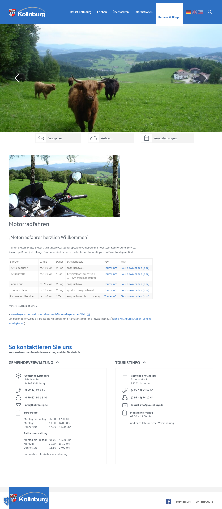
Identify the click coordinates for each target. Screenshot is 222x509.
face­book (168, 501)
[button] (7, 501)
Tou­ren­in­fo (110, 268)
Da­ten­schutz (204, 501)
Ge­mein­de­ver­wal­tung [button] (34, 363)
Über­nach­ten (121, 9)
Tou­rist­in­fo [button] (130, 363)
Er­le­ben (102, 9)
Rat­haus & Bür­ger (169, 14)
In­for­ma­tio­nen (143, 9)
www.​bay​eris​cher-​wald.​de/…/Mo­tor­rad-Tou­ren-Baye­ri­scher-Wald (48, 314)
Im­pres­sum (183, 501)
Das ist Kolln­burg (80, 9)
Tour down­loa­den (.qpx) (135, 268)
